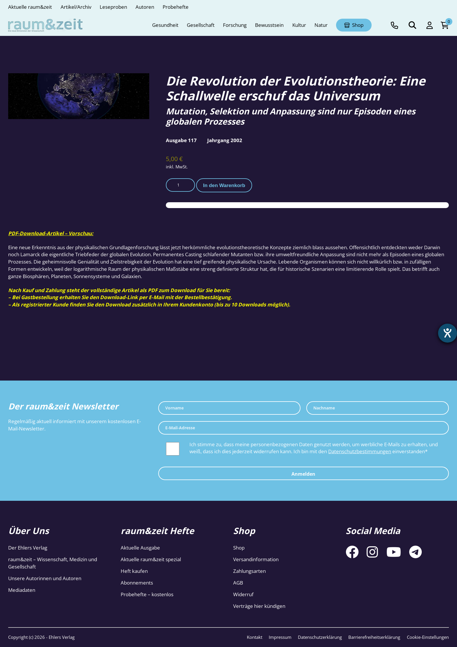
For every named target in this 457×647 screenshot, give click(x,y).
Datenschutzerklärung (320, 637)
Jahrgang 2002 (224, 140)
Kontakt (254, 637)
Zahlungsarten (249, 571)
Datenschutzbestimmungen (359, 451)
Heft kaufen (134, 571)
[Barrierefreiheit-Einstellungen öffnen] (447, 333)
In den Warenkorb (224, 185)
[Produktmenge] (180, 185)
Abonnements (137, 582)
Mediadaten (21, 590)
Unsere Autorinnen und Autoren (44, 578)
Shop (239, 547)
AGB (238, 582)
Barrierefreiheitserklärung (374, 637)
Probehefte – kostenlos (147, 594)
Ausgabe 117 (181, 140)
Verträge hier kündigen (259, 606)
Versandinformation (256, 559)
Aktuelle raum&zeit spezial (151, 559)
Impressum (280, 637)
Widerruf (243, 594)
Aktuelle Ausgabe (140, 547)
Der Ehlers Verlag (27, 547)
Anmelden (303, 474)
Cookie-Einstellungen (428, 637)
